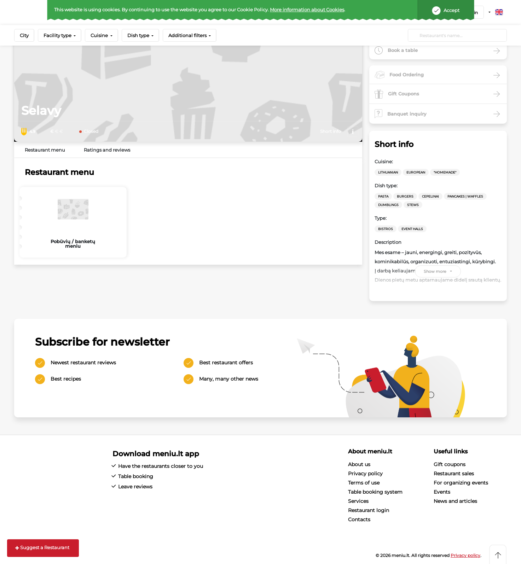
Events (442, 492)
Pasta (383, 196)
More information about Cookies (307, 9)
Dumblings (388, 205)
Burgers (405, 196)
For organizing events (461, 483)
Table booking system (375, 492)
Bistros (385, 229)
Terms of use (364, 483)
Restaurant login (368, 510)
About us (359, 464)
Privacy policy (365, 473)
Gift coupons (449, 464)
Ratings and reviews (107, 150)
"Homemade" (445, 172)
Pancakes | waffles (465, 196)
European (415, 172)
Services (358, 501)
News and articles (455, 501)
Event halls (412, 229)
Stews (413, 205)
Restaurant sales (454, 473)
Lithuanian (388, 172)
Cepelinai (430, 196)
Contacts (359, 519)
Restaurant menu (45, 150)
